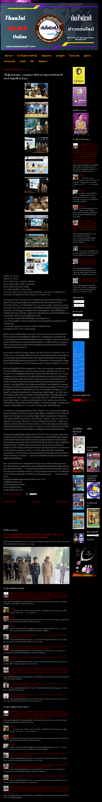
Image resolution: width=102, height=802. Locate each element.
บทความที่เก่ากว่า (61, 501)
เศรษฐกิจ (60, 56)
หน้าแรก (9, 56)
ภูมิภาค (87, 56)
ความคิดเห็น (78, 305)
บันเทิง (23, 61)
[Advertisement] (36, 516)
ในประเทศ (74, 56)
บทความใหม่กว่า (10, 501)
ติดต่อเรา (43, 61)
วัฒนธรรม (46, 56)
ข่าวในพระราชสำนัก (27, 56)
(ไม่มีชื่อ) (12, 608)
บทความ (77, 301)
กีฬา (32, 61)
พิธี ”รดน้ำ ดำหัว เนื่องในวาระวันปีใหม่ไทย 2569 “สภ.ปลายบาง (88, 281)
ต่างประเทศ (9, 61)
